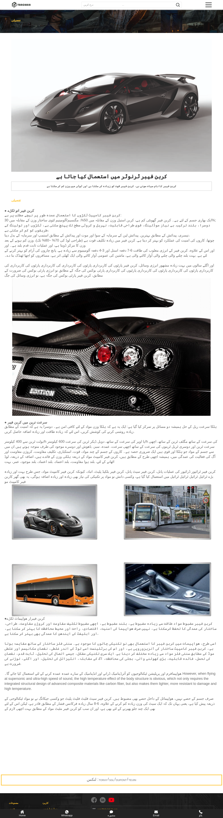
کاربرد (45, 803)
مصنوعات (13, 803)
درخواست (16, 24)
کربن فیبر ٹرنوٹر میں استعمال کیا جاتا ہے (59, 24)
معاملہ (30, 24)
